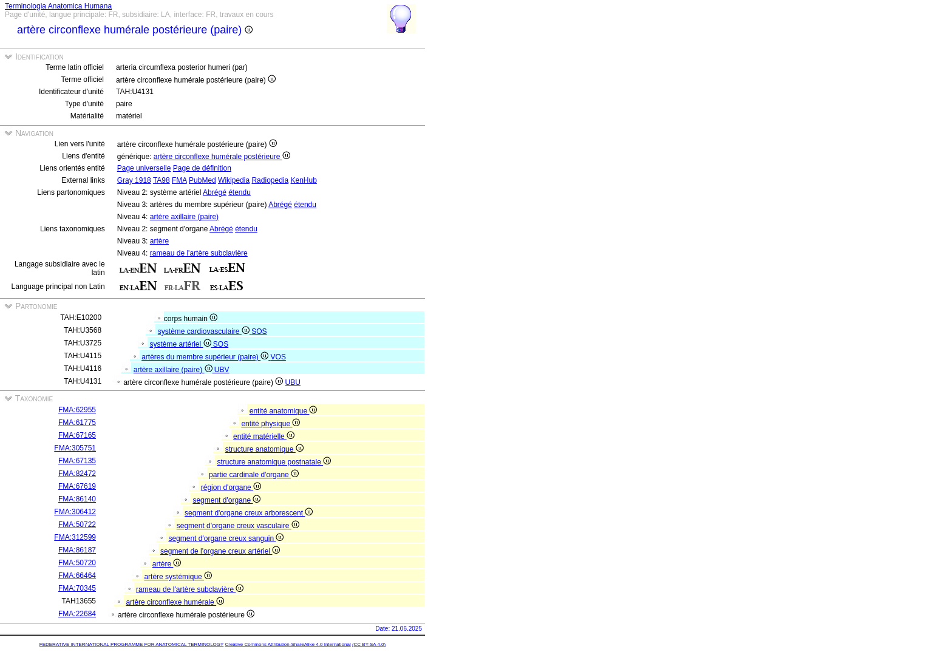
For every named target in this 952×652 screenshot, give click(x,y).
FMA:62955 (77, 410)
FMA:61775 (77, 422)
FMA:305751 (75, 448)
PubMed (202, 180)
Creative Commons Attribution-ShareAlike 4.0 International (287, 644)
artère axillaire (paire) (184, 216)
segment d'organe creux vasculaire (238, 525)
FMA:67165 (77, 435)
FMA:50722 (77, 524)
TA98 (161, 180)
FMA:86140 (77, 499)
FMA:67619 (77, 486)
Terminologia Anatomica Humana (58, 6)
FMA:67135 (77, 461)
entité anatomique (284, 411)
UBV (221, 369)
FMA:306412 (75, 512)
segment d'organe (226, 500)
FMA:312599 (75, 537)
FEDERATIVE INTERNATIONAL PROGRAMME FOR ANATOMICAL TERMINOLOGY (131, 644)
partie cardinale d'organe (254, 474)
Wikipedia (234, 180)
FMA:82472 (77, 473)
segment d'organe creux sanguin (226, 538)
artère (159, 241)
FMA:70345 (77, 588)
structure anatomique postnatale (274, 462)
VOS (278, 357)
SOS (259, 331)
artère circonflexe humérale (175, 602)
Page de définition (202, 168)
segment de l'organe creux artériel (220, 551)
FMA (179, 180)
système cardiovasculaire (204, 331)
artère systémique (178, 576)
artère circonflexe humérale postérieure (222, 156)
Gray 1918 (134, 180)
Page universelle (144, 168)
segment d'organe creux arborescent (249, 513)
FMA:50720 (77, 563)
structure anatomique (264, 449)
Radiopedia (269, 180)
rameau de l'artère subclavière (199, 253)
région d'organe (231, 487)
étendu (239, 192)
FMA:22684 (77, 614)
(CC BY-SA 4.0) (369, 644)
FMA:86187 (77, 550)
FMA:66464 (77, 575)
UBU (293, 382)
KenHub (304, 180)
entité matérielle (263, 436)
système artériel (180, 344)
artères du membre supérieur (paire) (205, 357)
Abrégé (214, 192)
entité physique (270, 423)
